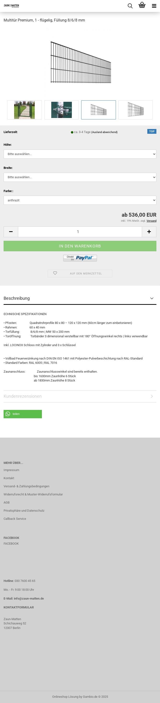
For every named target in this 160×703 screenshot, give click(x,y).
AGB (7, 502)
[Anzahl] (80, 231)
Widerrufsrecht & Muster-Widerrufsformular (33, 494)
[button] (23, 414)
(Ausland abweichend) (104, 132)
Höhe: (8, 144)
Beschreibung (17, 298)
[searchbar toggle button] (130, 6)
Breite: (8, 168)
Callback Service (15, 519)
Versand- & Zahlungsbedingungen (26, 486)
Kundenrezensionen (23, 396)
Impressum (11, 470)
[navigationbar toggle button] (154, 6)
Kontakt (9, 478)
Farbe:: (8, 191)
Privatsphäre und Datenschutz (24, 510)
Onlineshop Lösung (65, 696)
